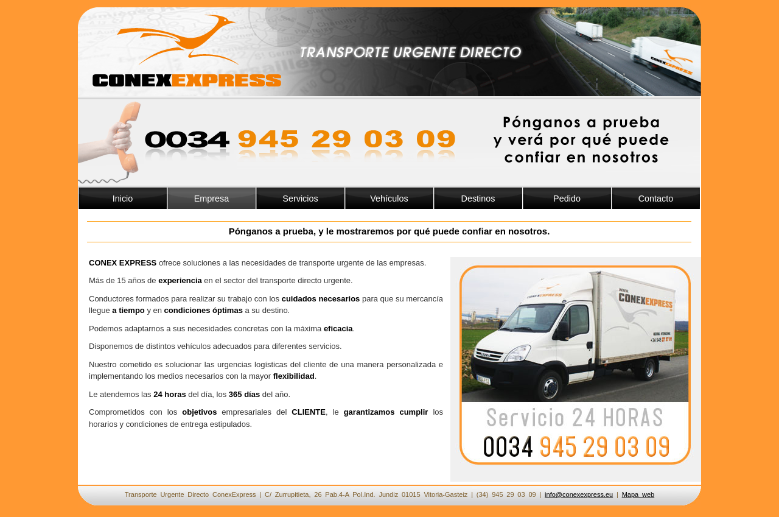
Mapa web (638, 494)
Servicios (300, 198)
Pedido (567, 198)
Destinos (478, 198)
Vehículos (389, 198)
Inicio (123, 198)
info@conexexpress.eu (579, 494)
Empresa (211, 198)
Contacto (656, 198)
